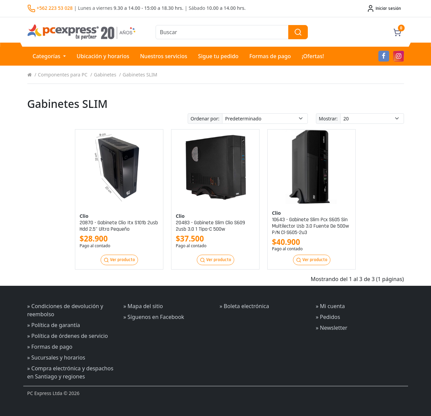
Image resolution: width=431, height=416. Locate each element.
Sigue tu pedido (218, 56)
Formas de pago (270, 56)
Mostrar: (328, 118)
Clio (84, 216)
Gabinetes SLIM (140, 74)
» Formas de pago (50, 346)
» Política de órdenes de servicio (67, 336)
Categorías (47, 56)
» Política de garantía (53, 325)
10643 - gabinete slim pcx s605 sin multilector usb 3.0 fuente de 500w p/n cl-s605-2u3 (310, 226)
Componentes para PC (62, 74)
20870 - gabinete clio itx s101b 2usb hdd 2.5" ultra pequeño (119, 225)
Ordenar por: (205, 118)
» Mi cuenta (330, 306)
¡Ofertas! (313, 56)
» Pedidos (328, 317)
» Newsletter (331, 327)
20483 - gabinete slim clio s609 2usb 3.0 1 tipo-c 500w (210, 225)
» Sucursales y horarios (56, 357)
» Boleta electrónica (244, 306)
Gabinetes (105, 74)
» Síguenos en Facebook (154, 317)
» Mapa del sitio (143, 306)
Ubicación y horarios (103, 56)
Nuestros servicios (163, 56)
